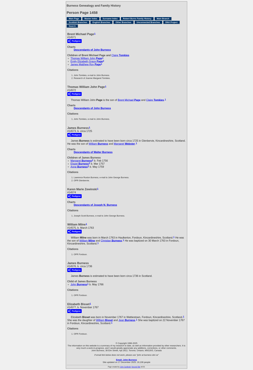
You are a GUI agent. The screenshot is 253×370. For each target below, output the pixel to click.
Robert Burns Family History (137, 18)
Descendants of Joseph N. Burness (95, 205)
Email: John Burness (126, 360)
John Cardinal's (125, 367)
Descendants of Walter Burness (93, 152)
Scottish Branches (78, 22)
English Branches (101, 22)
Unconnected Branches (148, 22)
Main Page (74, 18)
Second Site (136, 367)
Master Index (90, 18)
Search (72, 26)
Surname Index (110, 18)
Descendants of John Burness (92, 49)
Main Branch (163, 18)
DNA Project (171, 22)
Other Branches (123, 22)
